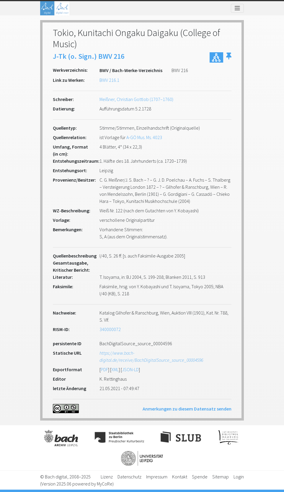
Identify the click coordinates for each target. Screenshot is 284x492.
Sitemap (220, 477)
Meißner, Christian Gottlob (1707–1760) (136, 99)
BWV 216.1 (109, 80)
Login (239, 477)
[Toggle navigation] (237, 8)
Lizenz (107, 477)
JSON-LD (130, 369)
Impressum (156, 477)
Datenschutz (129, 477)
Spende (200, 477)
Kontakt (179, 477)
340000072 (110, 329)
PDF (104, 369)
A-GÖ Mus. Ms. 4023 (144, 137)
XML (115, 369)
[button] (228, 57)
